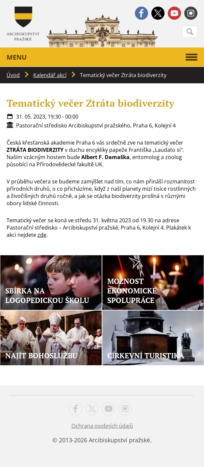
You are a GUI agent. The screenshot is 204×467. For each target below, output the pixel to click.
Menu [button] (102, 57)
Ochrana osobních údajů (102, 425)
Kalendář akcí (49, 75)
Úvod (13, 75)
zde (42, 234)
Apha (23, 24)
